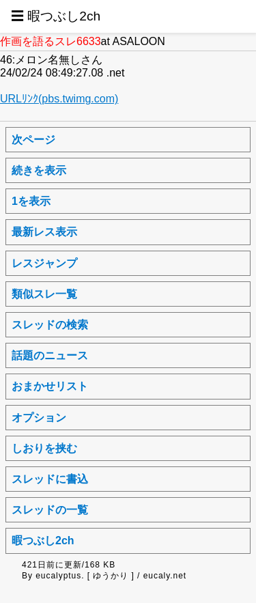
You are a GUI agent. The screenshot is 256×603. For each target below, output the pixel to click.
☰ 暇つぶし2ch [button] (55, 16)
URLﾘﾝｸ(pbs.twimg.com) (59, 98)
